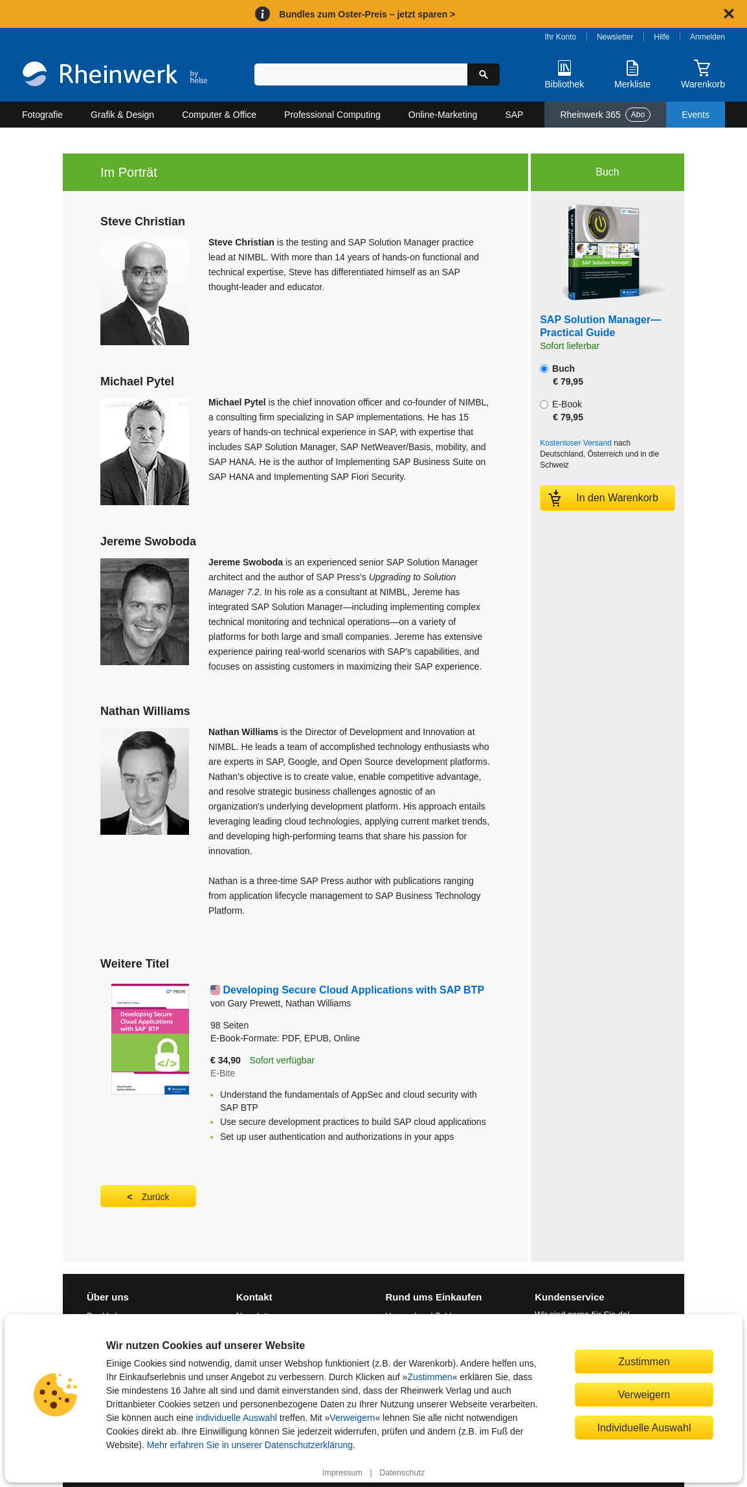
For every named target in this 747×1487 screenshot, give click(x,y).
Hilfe (661, 36)
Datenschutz (402, 1472)
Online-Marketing (443, 114)
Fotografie (42, 114)
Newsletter (615, 36)
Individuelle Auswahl (644, 1427)
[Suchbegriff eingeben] (360, 74)
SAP (514, 114)
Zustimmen (429, 1377)
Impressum (342, 1472)
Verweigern (352, 1418)
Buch (561, 375)
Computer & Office (219, 114)
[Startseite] (115, 75)
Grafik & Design (122, 114)
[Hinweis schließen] (729, 14)
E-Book (561, 410)
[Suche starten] (483, 74)
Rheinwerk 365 (605, 115)
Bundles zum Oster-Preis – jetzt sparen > (367, 14)
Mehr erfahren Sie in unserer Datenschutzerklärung (250, 1445)
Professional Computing (332, 114)
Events (695, 114)
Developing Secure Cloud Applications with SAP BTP (353, 989)
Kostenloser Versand (576, 443)
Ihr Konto (561, 36)
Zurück (156, 1197)
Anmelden (707, 36)
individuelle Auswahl (236, 1418)
